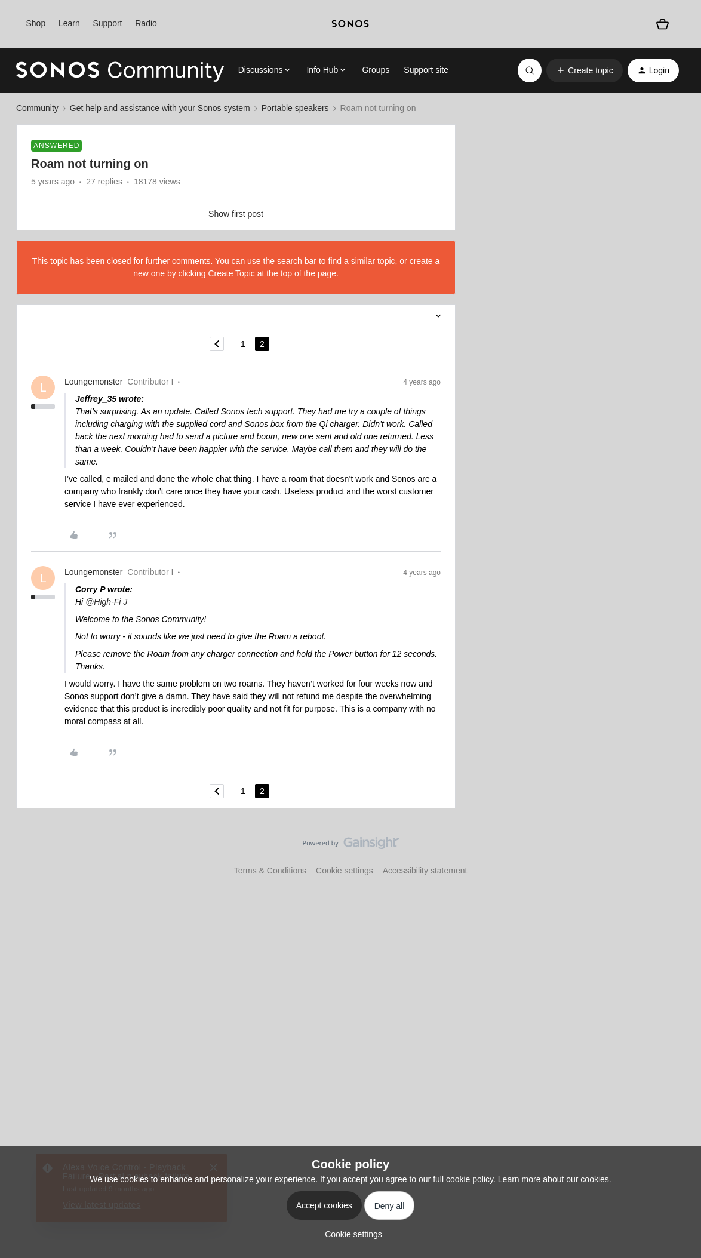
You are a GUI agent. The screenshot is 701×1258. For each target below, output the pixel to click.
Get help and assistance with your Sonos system (160, 108)
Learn (69, 23)
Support (107, 23)
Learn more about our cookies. (554, 1179)
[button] (584, 70)
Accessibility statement (425, 870)
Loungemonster (93, 381)
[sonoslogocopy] (350, 24)
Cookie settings (344, 870)
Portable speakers (295, 108)
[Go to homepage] (120, 70)
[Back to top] (677, 853)
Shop (35, 23)
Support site (426, 70)
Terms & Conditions (270, 870)
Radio (146, 23)
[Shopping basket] (662, 24)
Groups (375, 70)
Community (37, 108)
